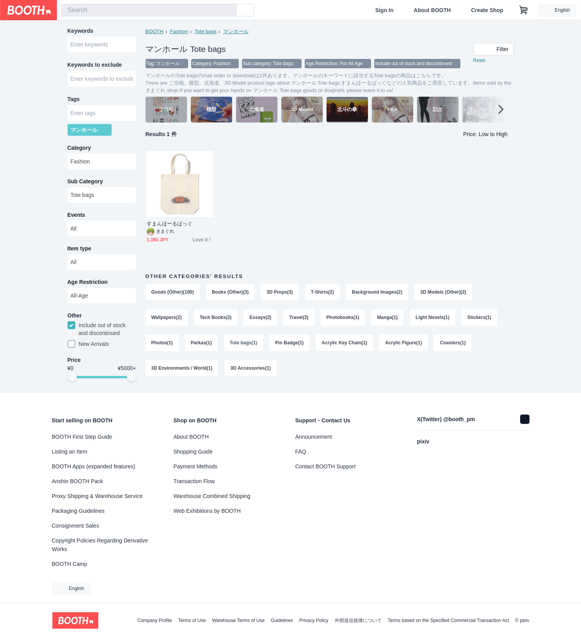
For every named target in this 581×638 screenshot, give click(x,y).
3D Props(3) (280, 292)
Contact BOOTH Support (325, 466)
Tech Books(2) (216, 318)
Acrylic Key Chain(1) (345, 344)
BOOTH (154, 31)
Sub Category (85, 183)
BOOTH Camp (69, 564)
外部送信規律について (358, 620)
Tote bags (206, 31)
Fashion (179, 31)
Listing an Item (69, 451)
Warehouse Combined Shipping (212, 496)
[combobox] (148, 10)
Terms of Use (192, 620)
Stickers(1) (479, 318)
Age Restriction (88, 283)
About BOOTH (432, 10)
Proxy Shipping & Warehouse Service (97, 496)
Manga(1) (387, 318)
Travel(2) (299, 318)
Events (76, 216)
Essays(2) (261, 318)
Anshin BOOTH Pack (77, 481)
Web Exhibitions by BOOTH (207, 511)
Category (79, 149)
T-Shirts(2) (322, 292)
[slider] (72, 379)
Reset (479, 61)
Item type (79, 250)
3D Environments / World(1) (182, 369)
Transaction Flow (194, 481)
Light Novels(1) (433, 318)
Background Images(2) (377, 292)
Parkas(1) (201, 344)
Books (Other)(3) (230, 292)
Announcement (313, 437)
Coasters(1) (453, 344)
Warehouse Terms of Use (238, 620)
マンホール (236, 31)
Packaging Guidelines (78, 511)
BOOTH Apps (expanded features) (93, 466)
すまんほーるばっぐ (170, 224)
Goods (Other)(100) (172, 292)
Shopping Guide (193, 451)
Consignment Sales (75, 526)
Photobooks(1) (343, 318)
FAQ (300, 451)
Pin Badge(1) (289, 344)
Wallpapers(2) (166, 318)
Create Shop (487, 10)
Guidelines (282, 620)
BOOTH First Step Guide (82, 437)
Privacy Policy (314, 620)
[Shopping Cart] (523, 10)
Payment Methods (196, 466)
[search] (228, 10)
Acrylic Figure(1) (403, 344)
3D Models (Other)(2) (444, 292)
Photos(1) (162, 344)
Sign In (384, 10)
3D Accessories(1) (251, 369)
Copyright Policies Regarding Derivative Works (100, 544)
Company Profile (154, 620)
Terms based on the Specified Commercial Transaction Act (448, 620)
